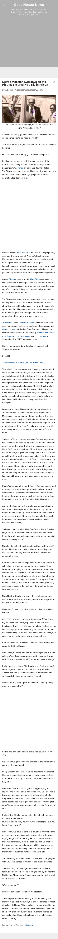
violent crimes (8, 329)
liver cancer (41, 336)
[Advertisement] (29, 47)
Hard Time (35, 279)
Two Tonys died (23, 336)
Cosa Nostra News (29, 5)
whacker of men (26, 322)
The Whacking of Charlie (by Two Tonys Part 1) (23, 362)
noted (20, 168)
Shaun (12, 279)
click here (29, 925)
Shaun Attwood (22, 252)
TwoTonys (7, 322)
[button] (54, 82)
